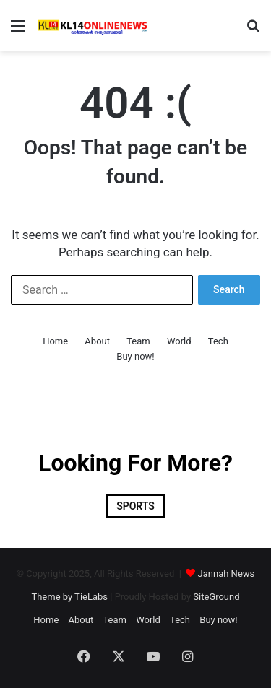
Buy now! (135, 356)
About (97, 341)
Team (138, 341)
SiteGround (216, 596)
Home (55, 341)
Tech (218, 341)
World (179, 341)
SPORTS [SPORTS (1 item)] (135, 506)
